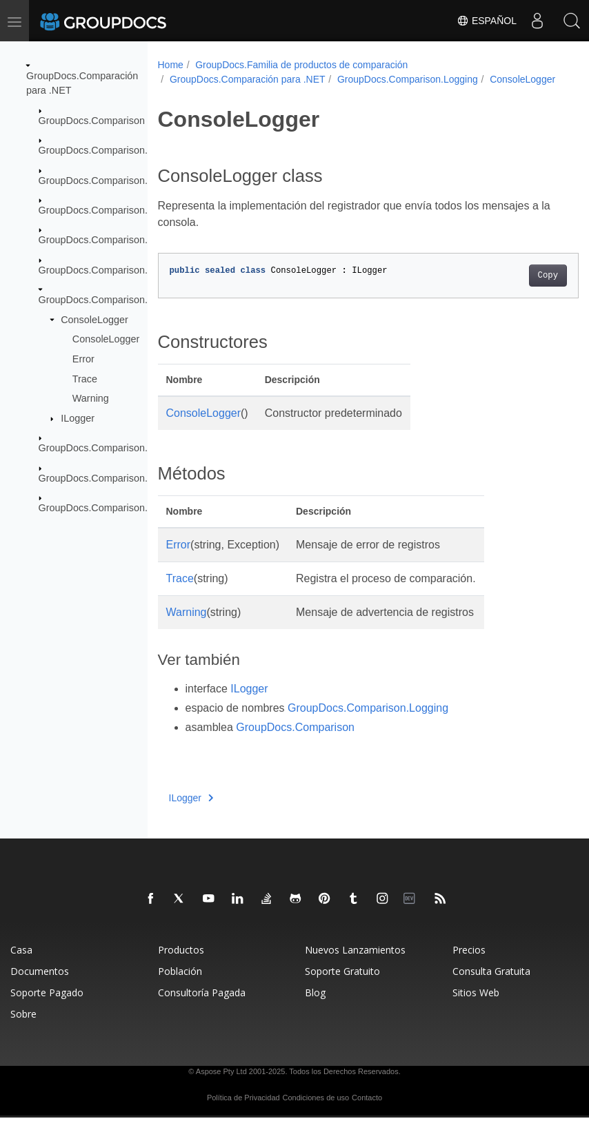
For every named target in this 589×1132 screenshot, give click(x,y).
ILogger (77, 418)
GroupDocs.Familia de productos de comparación (301, 64)
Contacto (367, 1112)
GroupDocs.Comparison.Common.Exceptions (139, 210)
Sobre (23, 1028)
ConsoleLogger (94, 319)
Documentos (39, 985)
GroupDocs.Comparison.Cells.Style (116, 150)
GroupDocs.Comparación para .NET (248, 79)
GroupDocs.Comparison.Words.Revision (128, 507)
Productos (181, 964)
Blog (315, 1006)
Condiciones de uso (316, 1112)
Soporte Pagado (46, 1006)
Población (180, 985)
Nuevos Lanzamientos (355, 964)
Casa (21, 964)
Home (170, 64)
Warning (90, 398)
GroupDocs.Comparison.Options (110, 447)
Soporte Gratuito (342, 985)
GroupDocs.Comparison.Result (107, 478)
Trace (84, 378)
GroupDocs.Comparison (92, 120)
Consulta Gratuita (491, 985)
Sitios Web (475, 1006)
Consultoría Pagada (202, 1006)
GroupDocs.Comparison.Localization (119, 270)
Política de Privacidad (243, 1112)
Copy (518, 290)
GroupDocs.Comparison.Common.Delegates (137, 179)
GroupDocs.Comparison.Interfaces (115, 239)
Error (83, 358)
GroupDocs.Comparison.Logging (111, 299)
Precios (469, 964)
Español (487, 20)
